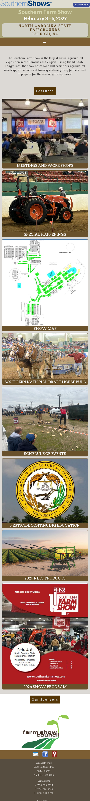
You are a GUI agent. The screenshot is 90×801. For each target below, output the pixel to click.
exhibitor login (81, 4)
